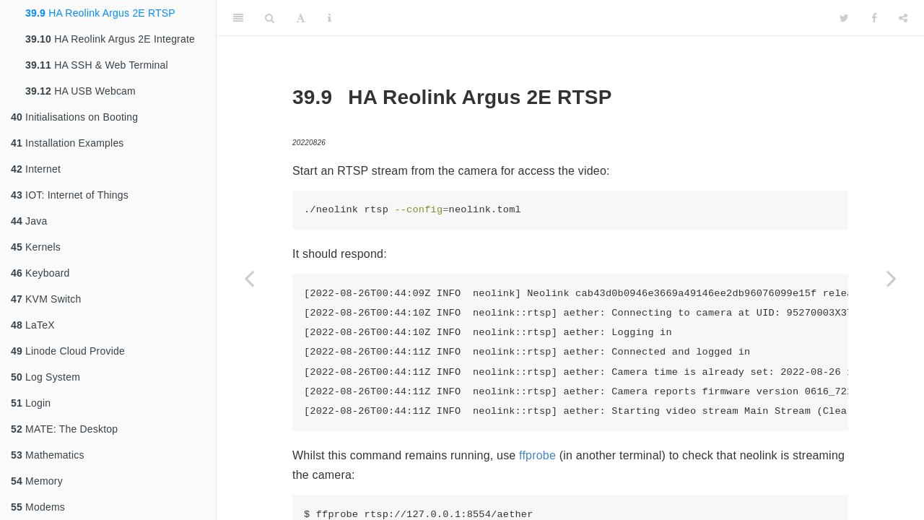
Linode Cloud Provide (68, 351)
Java (29, 221)
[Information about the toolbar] (329, 18)
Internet (36, 169)
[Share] (903, 18)
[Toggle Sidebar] (238, 18)
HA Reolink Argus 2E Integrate (110, 39)
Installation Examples (67, 143)
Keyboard (40, 273)
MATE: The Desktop (64, 429)
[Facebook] (874, 18)
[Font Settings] (300, 18)
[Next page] (891, 278)
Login (31, 403)
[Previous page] (249, 278)
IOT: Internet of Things (69, 195)
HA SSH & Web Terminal (96, 65)
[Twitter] (844, 18)
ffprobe (537, 455)
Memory (37, 481)
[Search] (269, 18)
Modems (38, 507)
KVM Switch (46, 299)
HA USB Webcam (80, 91)
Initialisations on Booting (74, 117)
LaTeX (33, 325)
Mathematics (47, 455)
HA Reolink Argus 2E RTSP (100, 13)
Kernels (36, 247)
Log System (45, 377)
